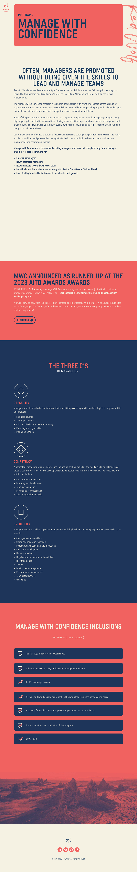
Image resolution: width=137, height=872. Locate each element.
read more (23, 320)
